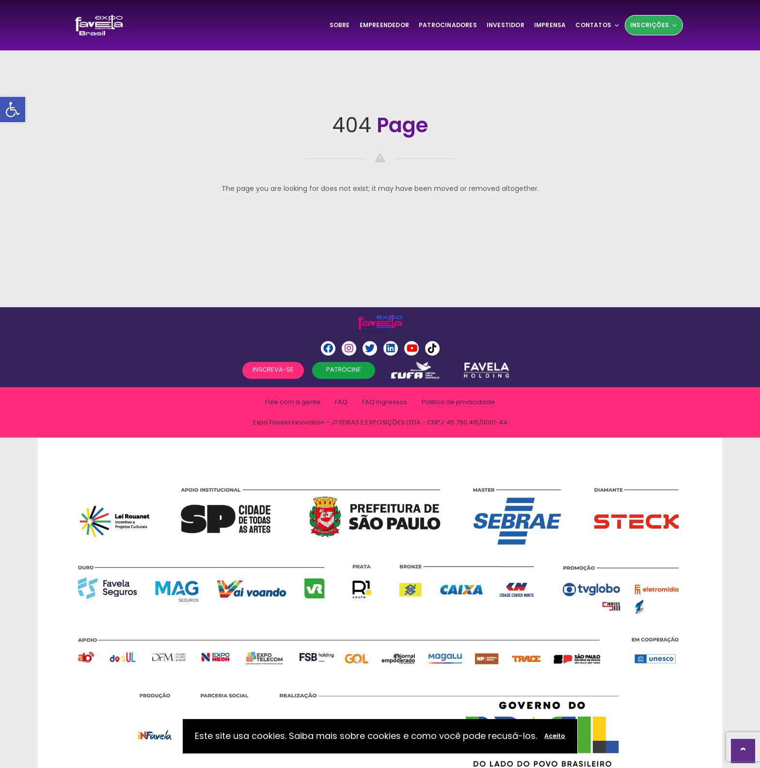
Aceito (554, 736)
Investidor (505, 25)
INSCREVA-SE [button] (273, 369)
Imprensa (550, 25)
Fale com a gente (292, 402)
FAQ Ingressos (384, 402)
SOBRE (340, 25)
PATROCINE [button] (343, 369)
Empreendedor (384, 25)
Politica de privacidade (458, 402)
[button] (12, 109)
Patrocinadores (448, 25)
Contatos (597, 25)
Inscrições (654, 25)
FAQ (341, 402)
